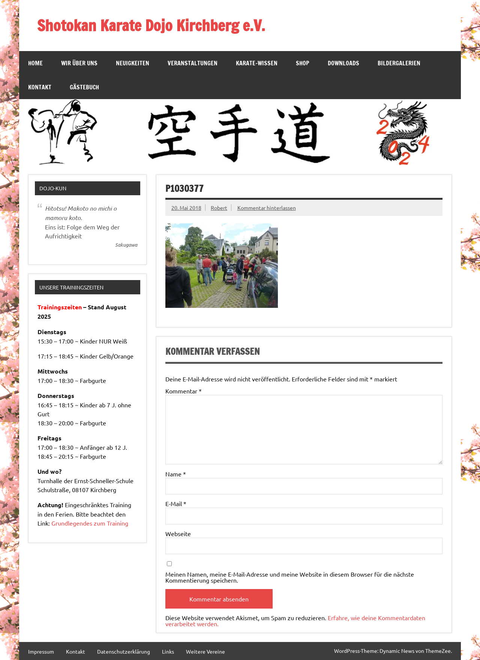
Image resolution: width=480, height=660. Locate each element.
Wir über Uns (79, 63)
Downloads (343, 63)
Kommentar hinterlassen (266, 207)
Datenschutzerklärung (123, 651)
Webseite (178, 533)
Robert (219, 207)
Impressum (41, 651)
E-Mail (175, 503)
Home (35, 63)
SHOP (302, 63)
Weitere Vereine (205, 651)
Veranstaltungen (193, 63)
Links (168, 651)
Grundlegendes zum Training (89, 523)
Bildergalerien (399, 63)
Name (175, 474)
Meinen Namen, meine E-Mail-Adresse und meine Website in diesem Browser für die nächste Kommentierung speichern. (289, 577)
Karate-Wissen (257, 63)
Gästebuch (84, 87)
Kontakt (39, 87)
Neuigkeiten (132, 63)
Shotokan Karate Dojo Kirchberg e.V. (151, 25)
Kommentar (183, 391)
